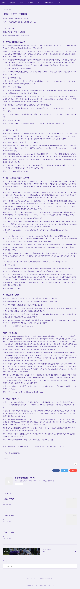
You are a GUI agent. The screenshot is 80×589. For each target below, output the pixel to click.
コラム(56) (5, 458)
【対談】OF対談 (8, 499)
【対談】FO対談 (8, 516)
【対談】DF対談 (8, 532)
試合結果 (12, 2)
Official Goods (48, 2)
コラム (39, 2)
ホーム (4, 2)
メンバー (30, 2)
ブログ (59, 2)
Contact (21, 2)
